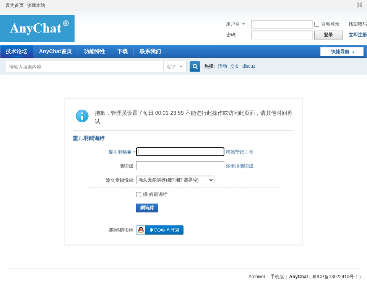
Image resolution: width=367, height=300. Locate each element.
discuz (248, 66)
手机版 (277, 276)
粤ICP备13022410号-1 (335, 276)
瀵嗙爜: (127, 166)
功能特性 (94, 51)
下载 (122, 51)
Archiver (256, 276)
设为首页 (14, 5)
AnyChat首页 (55, 51)
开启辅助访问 (352, 5)
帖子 (171, 67)
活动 (222, 66)
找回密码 (358, 24)
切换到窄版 (358, 5)
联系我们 (150, 51)
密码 (230, 35)
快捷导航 (340, 51)
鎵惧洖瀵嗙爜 (239, 166)
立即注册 (358, 35)
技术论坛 (16, 51)
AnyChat (298, 276)
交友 (234, 66)
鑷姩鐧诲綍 (151, 194)
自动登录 (326, 24)
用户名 (233, 24)
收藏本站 (36, 5)
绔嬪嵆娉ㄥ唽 (239, 152)
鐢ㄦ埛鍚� (120, 152)
